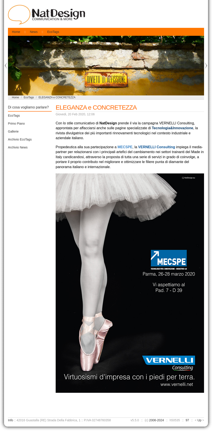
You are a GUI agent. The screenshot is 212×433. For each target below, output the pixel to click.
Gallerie (13, 131)
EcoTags (53, 32)
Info (10, 420)
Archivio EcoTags (20, 139)
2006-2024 (156, 420)
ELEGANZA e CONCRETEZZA (57, 97)
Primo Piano (16, 123)
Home (16, 32)
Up (199, 420)
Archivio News (18, 147)
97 (187, 420)
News (34, 32)
